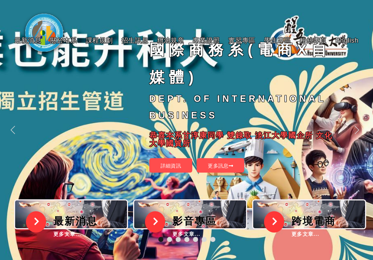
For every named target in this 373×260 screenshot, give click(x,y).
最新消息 (27, 40)
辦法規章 (170, 40)
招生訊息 (135, 40)
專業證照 (206, 40)
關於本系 (63, 40)
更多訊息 (220, 166)
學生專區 (277, 40)
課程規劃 (99, 40)
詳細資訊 (171, 166)
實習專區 (241, 40)
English (347, 40)
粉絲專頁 (313, 40)
